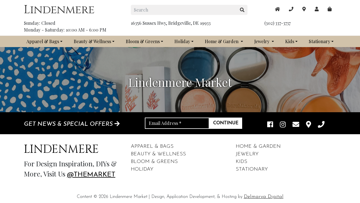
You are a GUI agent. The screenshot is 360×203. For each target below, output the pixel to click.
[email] (296, 125)
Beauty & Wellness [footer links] (158, 154)
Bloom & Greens (143, 41)
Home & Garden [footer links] (258, 146)
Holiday (182, 41)
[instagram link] (283, 125)
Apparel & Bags (42, 41)
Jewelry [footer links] (247, 154)
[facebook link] (270, 125)
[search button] (242, 10)
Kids (289, 41)
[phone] (321, 125)
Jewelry (262, 41)
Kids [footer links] (241, 161)
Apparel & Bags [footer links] (152, 146)
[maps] (329, 9)
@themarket (91, 174)
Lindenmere (59, 9)
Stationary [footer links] (252, 169)
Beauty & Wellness (92, 41)
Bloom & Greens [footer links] (154, 161)
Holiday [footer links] (142, 169)
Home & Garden (222, 41)
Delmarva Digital (264, 196)
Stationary (319, 41)
